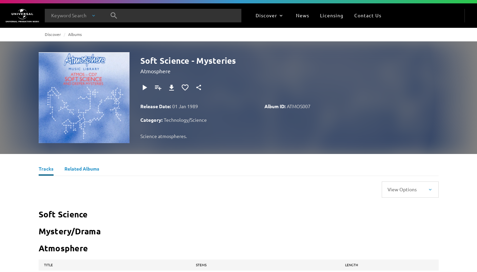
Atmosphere (155, 70)
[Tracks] (46, 169)
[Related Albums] (81, 169)
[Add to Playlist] (158, 87)
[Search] (114, 15)
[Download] (171, 87)
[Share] (199, 87)
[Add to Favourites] (185, 87)
